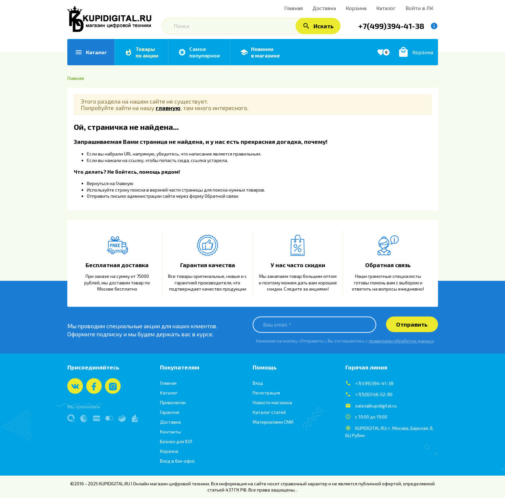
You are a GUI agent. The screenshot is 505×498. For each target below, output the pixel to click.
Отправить (412, 324)
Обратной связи (221, 196)
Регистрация (266, 392)
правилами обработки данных (401, 340)
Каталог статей (269, 412)
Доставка (170, 422)
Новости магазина (272, 402)
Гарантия (169, 412)
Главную (124, 183)
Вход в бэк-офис (177, 461)
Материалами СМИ (273, 422)
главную (168, 107)
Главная (168, 383)
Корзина (169, 451)
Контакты (170, 431)
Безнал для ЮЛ (176, 441)
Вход (258, 383)
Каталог (169, 392)
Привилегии (173, 402)
